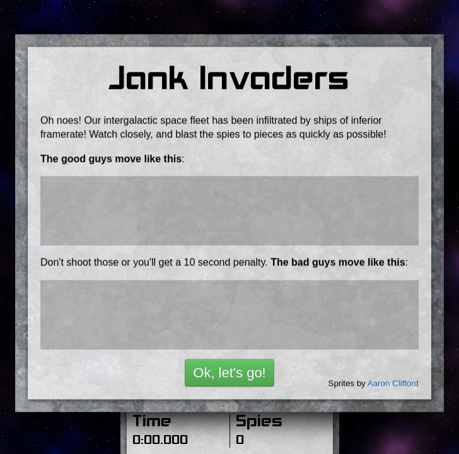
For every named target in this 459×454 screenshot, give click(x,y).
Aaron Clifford (393, 376)
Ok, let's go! (229, 365)
